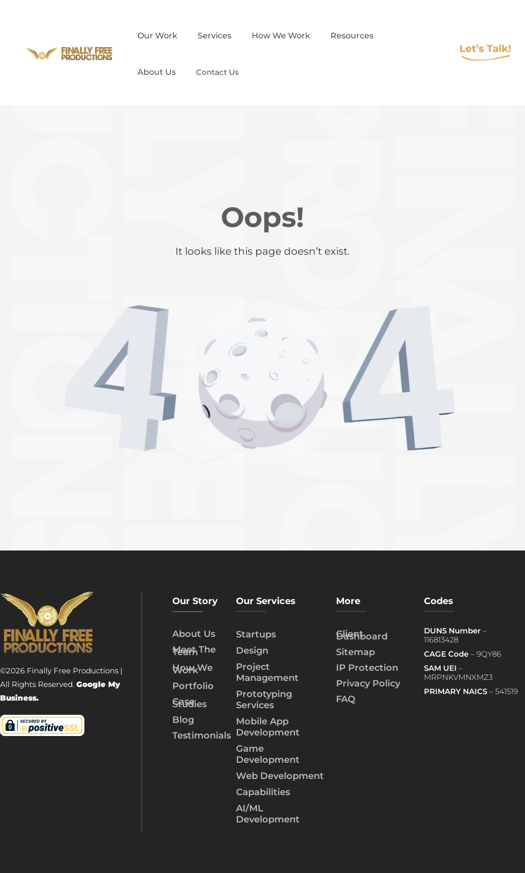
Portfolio (193, 686)
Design (252, 650)
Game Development (268, 754)
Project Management (267, 672)
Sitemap (355, 652)
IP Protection (367, 667)
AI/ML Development (268, 814)
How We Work (192, 669)
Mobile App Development (268, 727)
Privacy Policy (368, 683)
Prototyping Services (264, 699)
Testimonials (201, 735)
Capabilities (263, 792)
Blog (183, 719)
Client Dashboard (362, 635)
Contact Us (217, 72)
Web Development (280, 776)
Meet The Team (194, 651)
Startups (256, 634)
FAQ (345, 699)
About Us (193, 633)
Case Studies (189, 703)
